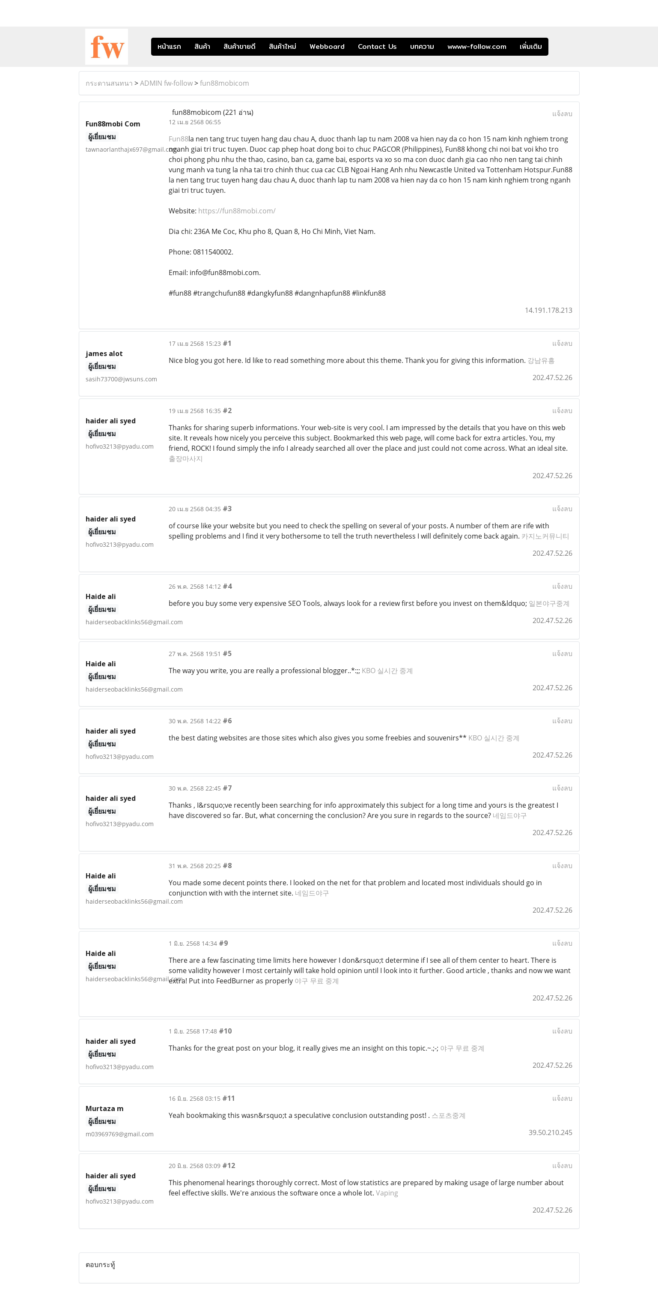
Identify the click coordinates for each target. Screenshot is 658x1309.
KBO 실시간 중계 (387, 670)
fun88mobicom (224, 83)
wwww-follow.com (476, 46)
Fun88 (178, 139)
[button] (561, 46)
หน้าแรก (169, 46)
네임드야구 (510, 815)
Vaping (387, 1193)
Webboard (327, 46)
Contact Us (377, 46)
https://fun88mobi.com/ (237, 211)
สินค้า (202, 46)
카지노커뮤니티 (545, 536)
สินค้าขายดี (239, 46)
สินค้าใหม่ (282, 46)
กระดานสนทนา (109, 83)
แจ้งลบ (562, 113)
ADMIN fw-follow (166, 83)
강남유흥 (541, 360)
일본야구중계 (549, 603)
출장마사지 (186, 458)
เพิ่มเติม (531, 46)
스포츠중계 (449, 1115)
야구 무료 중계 (317, 980)
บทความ (422, 46)
